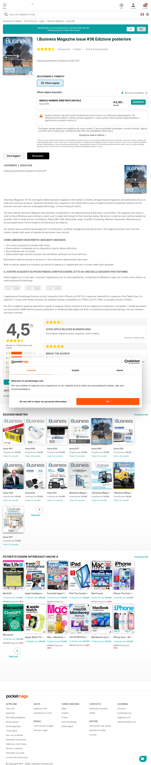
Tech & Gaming (30, 21)
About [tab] (119, 370)
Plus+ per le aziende (14, 735)
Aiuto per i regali (40, 730)
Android (65, 713)
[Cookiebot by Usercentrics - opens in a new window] (127, 362)
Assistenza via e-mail (42, 713)
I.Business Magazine (55, 21)
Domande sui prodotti (98, 708)
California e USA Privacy (16, 744)
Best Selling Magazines (15, 717)
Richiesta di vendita (97, 730)
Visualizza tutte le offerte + (92, 135)
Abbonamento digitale (12, 21)
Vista (5, 456)
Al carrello (13, 456)
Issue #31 (52, 493)
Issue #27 (8, 537)
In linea (65, 717)
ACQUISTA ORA (138, 103)
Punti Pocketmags (69, 722)
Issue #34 (8, 493)
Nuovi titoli (10, 713)
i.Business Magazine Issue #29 (101, 493)
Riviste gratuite (12, 722)
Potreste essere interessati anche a (30, 556)
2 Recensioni (64, 49)
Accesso (93, 735)
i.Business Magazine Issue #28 (123, 493)
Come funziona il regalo (44, 726)
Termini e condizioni (14, 748)
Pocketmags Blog (13, 726)
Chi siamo (121, 708)
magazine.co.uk (124, 717)
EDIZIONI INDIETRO (15, 414)
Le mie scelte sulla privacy (17, 757)
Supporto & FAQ (40, 708)
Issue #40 (30, 448)
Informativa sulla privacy (16, 740)
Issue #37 (74, 448)
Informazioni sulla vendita (100, 726)
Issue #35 (118, 448)
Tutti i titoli (10, 708)
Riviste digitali (67, 726)
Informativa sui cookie (15, 753)
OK (108, 401)
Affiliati (92, 713)
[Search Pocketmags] (6, 15)
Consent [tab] (31, 370)
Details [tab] (75, 370)
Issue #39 (52, 448)
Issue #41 (7, 448)
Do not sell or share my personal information (43, 401)
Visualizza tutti (141, 414)
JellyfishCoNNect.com (126, 722)
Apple (41, 21)
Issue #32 (30, 493)
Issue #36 (71, 21)
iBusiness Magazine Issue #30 (79, 493)
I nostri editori (11, 731)
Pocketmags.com (124, 713)
